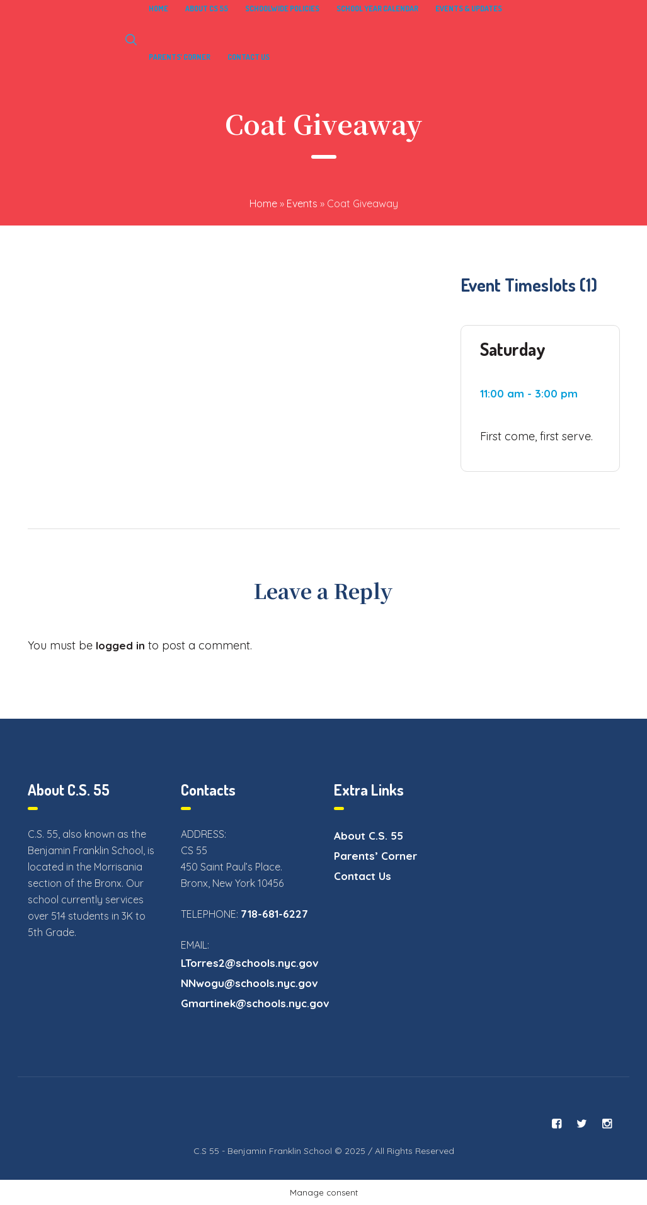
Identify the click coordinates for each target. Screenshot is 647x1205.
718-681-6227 (274, 913)
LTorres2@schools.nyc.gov (250, 962)
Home (263, 203)
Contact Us (362, 875)
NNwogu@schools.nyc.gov (249, 983)
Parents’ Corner (375, 855)
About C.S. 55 (368, 835)
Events (302, 203)
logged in (120, 645)
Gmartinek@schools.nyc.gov (255, 1003)
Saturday (513, 349)
